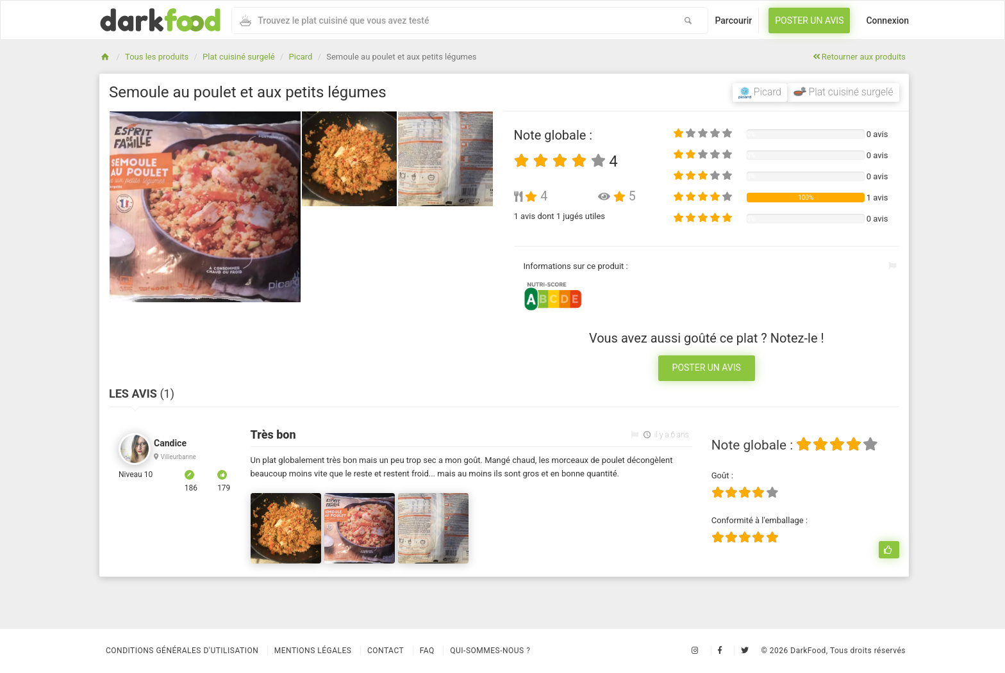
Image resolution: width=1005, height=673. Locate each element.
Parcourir (733, 20)
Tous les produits (156, 56)
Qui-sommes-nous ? (490, 650)
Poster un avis (809, 20)
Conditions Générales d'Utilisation (182, 650)
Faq (427, 650)
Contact (385, 650)
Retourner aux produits (859, 56)
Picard (301, 56)
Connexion (887, 20)
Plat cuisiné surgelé (239, 56)
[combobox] (450, 20)
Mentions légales (313, 650)
